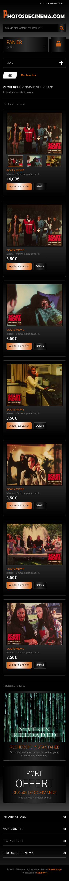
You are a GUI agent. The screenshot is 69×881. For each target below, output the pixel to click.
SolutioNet (41, 872)
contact (44, 4)
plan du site (56, 4)
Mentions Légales (24, 869)
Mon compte (13, 828)
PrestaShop (54, 869)
